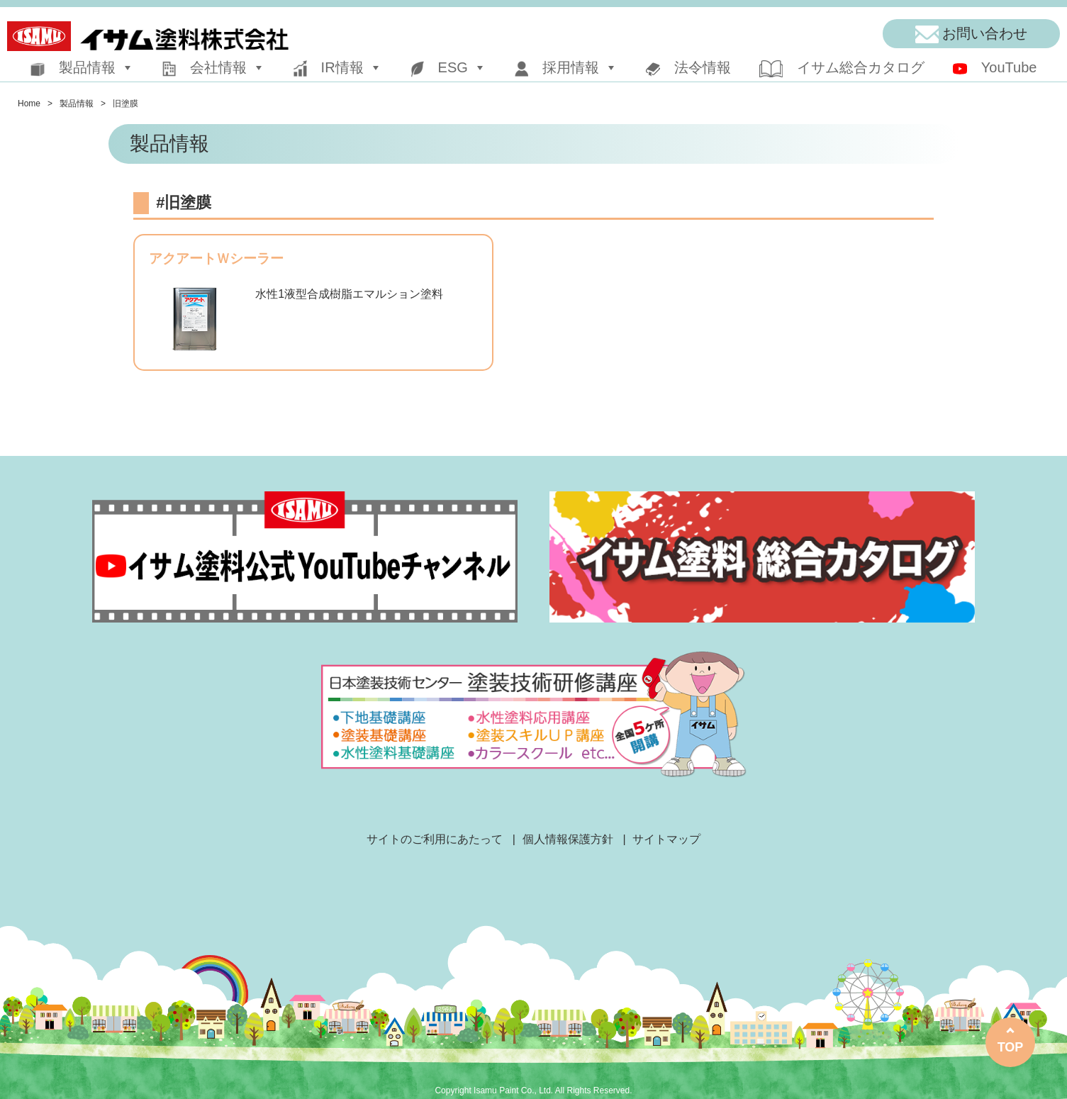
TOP (1011, 1047)
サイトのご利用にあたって (435, 839)
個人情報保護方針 (568, 839)
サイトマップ (666, 839)
